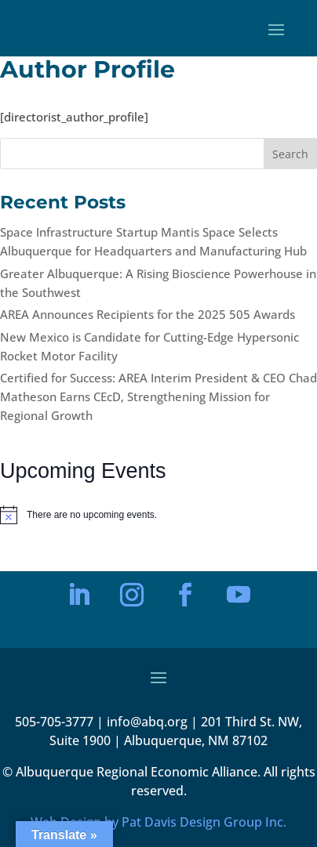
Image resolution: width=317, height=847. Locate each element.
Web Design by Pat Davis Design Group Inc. (158, 822)
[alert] (158, 514)
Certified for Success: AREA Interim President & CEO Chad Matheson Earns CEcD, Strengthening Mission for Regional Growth (158, 396)
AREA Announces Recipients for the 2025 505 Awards (147, 314)
